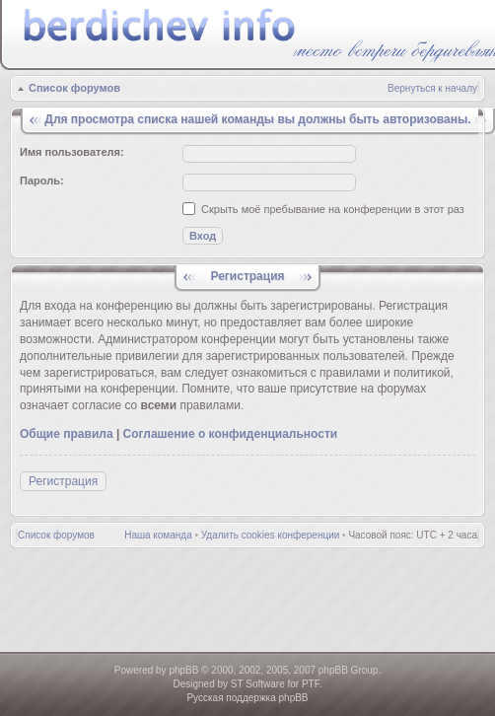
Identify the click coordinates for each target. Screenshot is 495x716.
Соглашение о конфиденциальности (230, 434)
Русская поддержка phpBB (247, 697)
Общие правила (66, 434)
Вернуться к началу (432, 88)
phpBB (183, 670)
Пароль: (42, 180)
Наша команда (158, 535)
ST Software (258, 684)
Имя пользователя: (72, 152)
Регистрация (63, 481)
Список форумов (74, 88)
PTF (310, 684)
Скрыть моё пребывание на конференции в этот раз (323, 209)
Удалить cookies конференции (270, 535)
